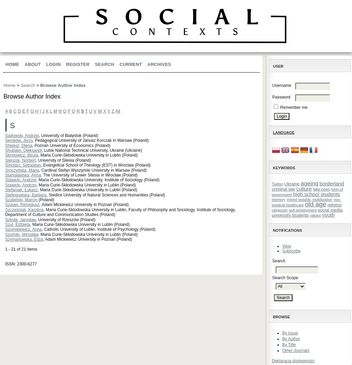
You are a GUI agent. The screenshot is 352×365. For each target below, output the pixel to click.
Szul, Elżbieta (17, 224)
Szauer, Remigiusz (22, 204)
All (117, 111)
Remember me (293, 107)
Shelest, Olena (18, 145)
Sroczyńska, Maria (22, 170)
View (286, 246)
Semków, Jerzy (19, 140)
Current (131, 64)
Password (281, 97)
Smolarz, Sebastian (23, 165)
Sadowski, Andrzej (22, 135)
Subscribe (291, 251)
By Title (289, 344)
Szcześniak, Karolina (24, 209)
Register (78, 64)
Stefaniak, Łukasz (21, 189)
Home (12, 64)
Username (281, 85)
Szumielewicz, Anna (23, 229)
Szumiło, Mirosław (21, 234)
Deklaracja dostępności (293, 360)
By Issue (290, 333)
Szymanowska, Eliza (24, 239)
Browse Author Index (63, 85)
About (32, 64)
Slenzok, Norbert (20, 160)
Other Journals (295, 350)
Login (53, 64)
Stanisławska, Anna (23, 175)
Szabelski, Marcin (21, 199)
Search (104, 64)
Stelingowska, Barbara (25, 195)
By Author (291, 339)
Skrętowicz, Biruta (21, 155)
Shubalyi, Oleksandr (23, 150)
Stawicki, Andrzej (20, 180)
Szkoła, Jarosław (20, 219)
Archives (159, 64)
